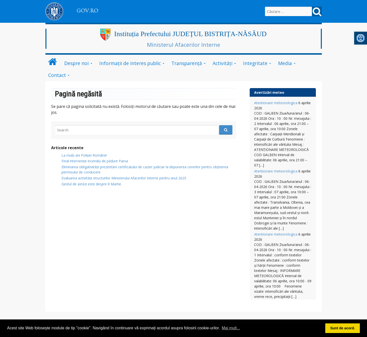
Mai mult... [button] (231, 328)
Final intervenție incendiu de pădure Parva (94, 161)
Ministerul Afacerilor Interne (183, 44)
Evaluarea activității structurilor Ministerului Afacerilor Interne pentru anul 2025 (123, 178)
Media (285, 63)
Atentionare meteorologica (275, 102)
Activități (222, 63)
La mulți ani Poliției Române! (84, 155)
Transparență (186, 63)
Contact (57, 75)
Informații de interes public (130, 63)
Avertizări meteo (269, 92)
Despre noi (76, 63)
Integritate (255, 63)
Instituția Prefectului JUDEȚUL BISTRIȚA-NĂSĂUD (190, 34)
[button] (360, 38)
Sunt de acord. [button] (342, 328)
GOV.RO (87, 10)
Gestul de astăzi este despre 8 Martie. (91, 184)
